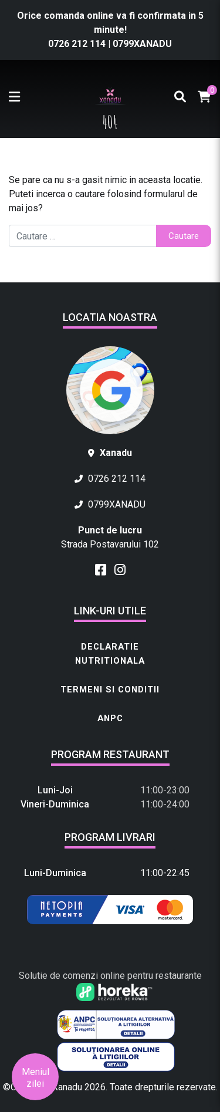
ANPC (110, 718)
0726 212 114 (78, 43)
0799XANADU (142, 43)
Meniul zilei (35, 1077)
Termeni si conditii (110, 689)
